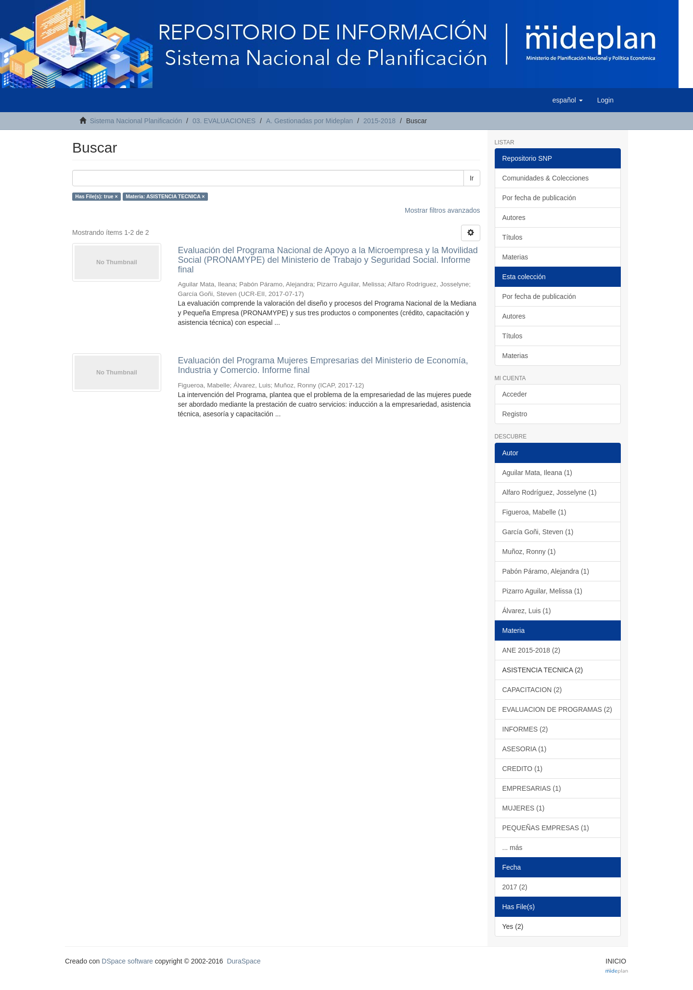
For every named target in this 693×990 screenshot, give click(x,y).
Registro (514, 414)
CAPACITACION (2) (532, 690)
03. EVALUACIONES (224, 121)
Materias (515, 257)
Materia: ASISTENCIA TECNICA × (165, 196)
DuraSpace (243, 961)
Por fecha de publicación (539, 198)
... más (512, 847)
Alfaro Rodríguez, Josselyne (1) (549, 492)
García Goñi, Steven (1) (538, 532)
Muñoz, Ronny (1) (529, 551)
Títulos (512, 237)
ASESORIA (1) (524, 749)
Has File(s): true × (96, 196)
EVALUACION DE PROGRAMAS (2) (557, 709)
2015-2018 (379, 121)
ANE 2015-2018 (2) (531, 650)
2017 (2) (514, 887)
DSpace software (127, 961)
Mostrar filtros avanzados (442, 210)
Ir (472, 178)
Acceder (514, 394)
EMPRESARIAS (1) (531, 788)
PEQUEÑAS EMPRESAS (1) (546, 828)
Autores (514, 217)
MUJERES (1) (523, 808)
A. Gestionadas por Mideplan (309, 121)
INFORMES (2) (525, 729)
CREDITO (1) (522, 768)
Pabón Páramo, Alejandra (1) (546, 571)
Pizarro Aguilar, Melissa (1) (542, 591)
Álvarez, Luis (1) (526, 611)
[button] (567, 100)
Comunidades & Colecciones (545, 178)
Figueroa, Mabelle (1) (534, 512)
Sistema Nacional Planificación (136, 121)
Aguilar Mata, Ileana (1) (537, 472)
